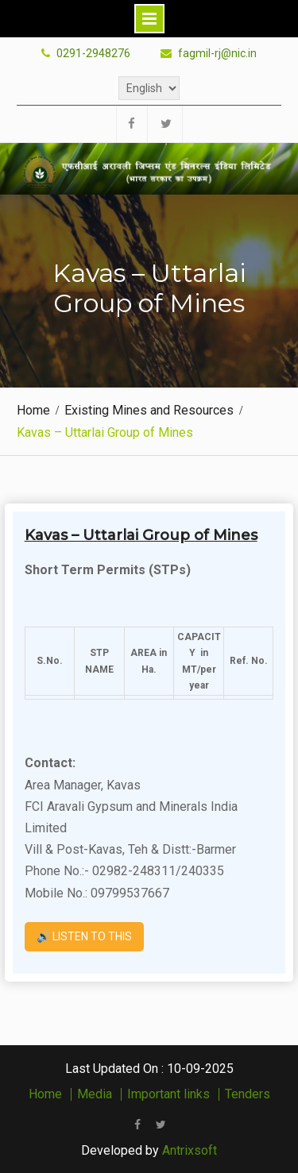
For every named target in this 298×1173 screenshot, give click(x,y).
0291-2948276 (93, 53)
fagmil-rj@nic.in (217, 53)
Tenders (247, 1094)
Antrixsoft (189, 1150)
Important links (168, 1094)
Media (94, 1094)
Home (45, 1094)
